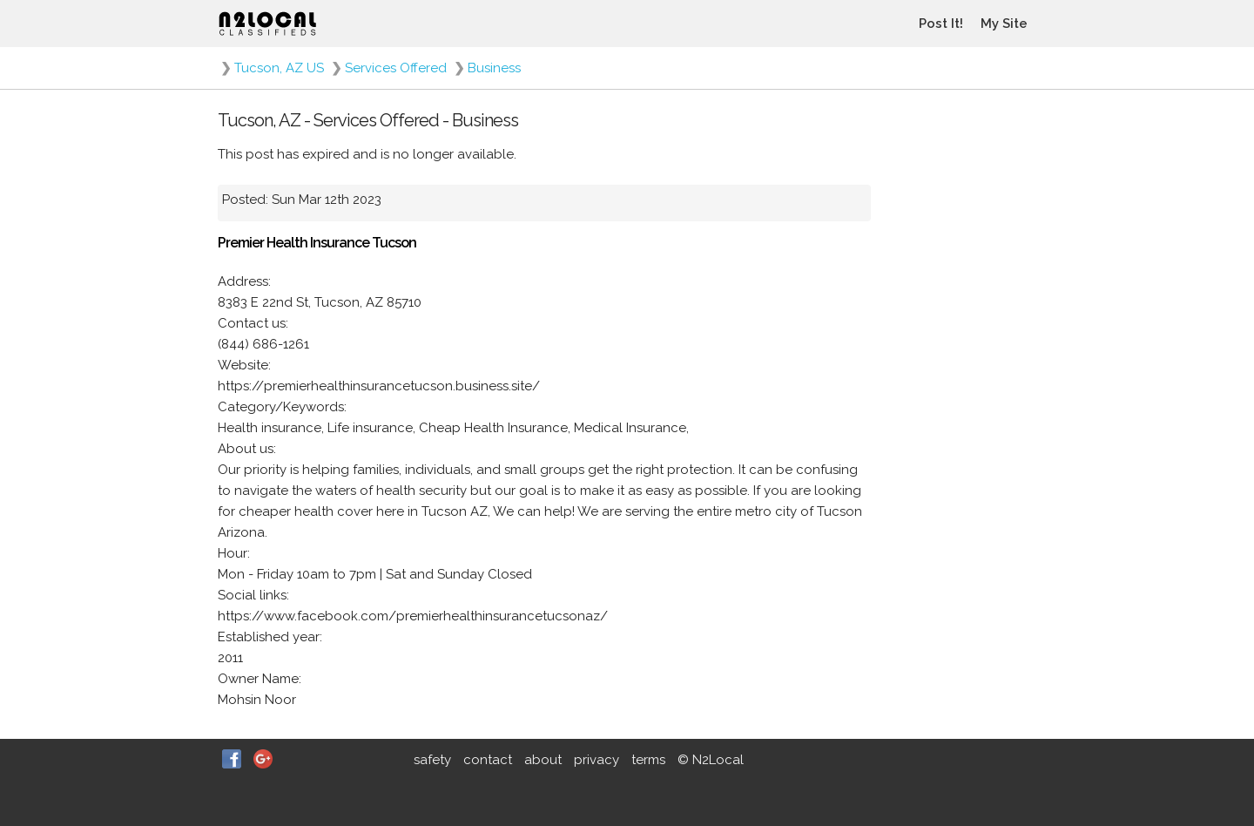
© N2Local (711, 760)
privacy (596, 760)
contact (487, 760)
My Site (1004, 23)
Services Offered (396, 68)
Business (494, 68)
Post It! (941, 23)
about (543, 760)
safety (432, 760)
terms (648, 760)
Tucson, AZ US (279, 68)
